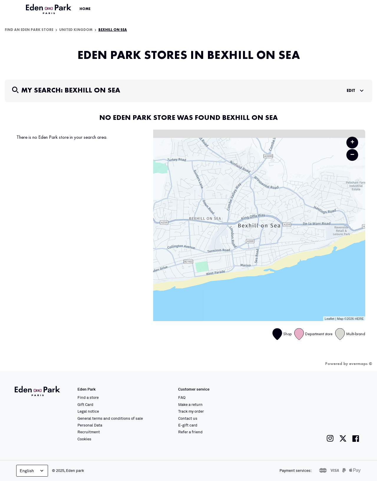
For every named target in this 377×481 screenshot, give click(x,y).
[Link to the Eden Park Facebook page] (355, 438)
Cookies (84, 439)
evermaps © (360, 364)
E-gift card (187, 425)
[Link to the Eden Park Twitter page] (343, 438)
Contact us (187, 418)
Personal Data (89, 425)
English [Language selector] (32, 471)
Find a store (88, 397)
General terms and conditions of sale (110, 418)
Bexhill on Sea (112, 30)
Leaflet (329, 318)
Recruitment (88, 431)
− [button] (352, 155)
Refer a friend (190, 431)
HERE (359, 318)
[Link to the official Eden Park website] (49, 9)
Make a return (190, 404)
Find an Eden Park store (29, 30)
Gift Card (85, 404)
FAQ (182, 397)
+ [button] (352, 142)
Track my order (191, 411)
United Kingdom (75, 30)
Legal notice (88, 411)
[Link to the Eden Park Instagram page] (330, 438)
